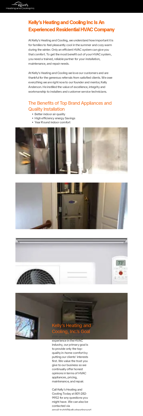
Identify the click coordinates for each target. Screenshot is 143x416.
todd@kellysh (69, 410)
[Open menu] (134, 6)
